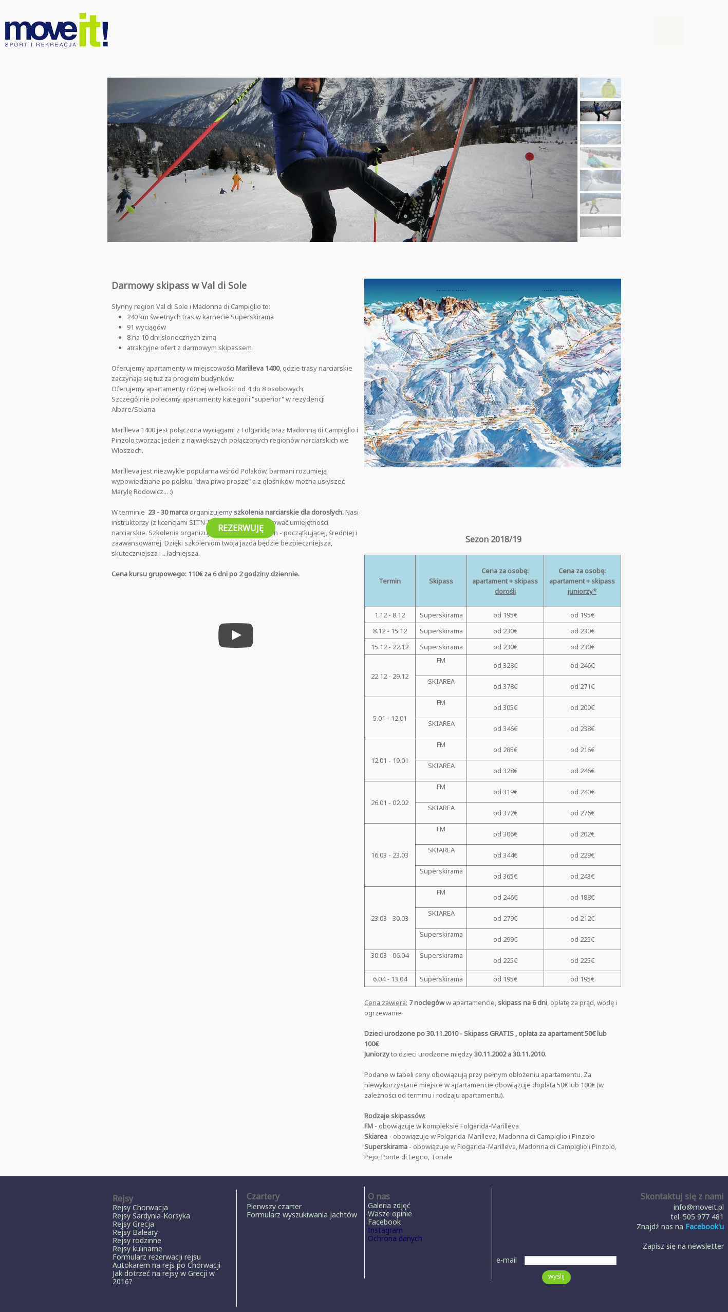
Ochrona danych (395, 1238)
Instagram (385, 1230)
